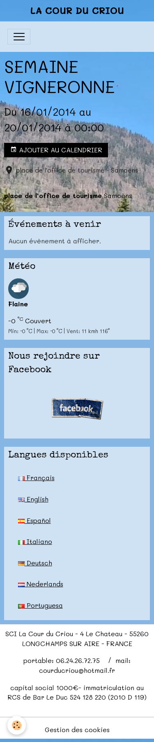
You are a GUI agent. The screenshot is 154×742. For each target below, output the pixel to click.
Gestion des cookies (77, 729)
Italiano (35, 541)
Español (34, 520)
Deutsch (35, 562)
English (33, 499)
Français (36, 477)
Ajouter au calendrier (56, 149)
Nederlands (40, 583)
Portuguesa (40, 605)
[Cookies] (16, 725)
